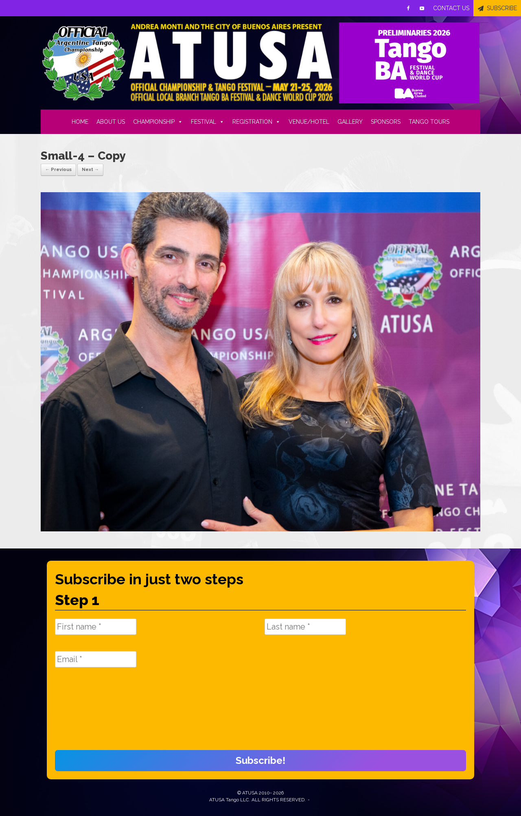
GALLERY (350, 121)
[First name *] (95, 627)
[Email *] (95, 659)
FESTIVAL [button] (207, 122)
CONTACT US (451, 8)
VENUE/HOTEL (309, 121)
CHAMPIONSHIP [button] (158, 122)
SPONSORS (386, 121)
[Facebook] (408, 8)
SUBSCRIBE (502, 8)
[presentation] (88, 713)
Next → (90, 169)
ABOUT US (110, 121)
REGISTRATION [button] (256, 122)
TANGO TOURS (429, 121)
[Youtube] (422, 8)
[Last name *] (305, 627)
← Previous (58, 169)
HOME (80, 121)
